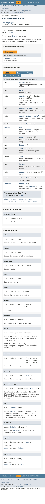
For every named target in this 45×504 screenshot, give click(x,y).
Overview (4, 2)
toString (17, 201)
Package (11, 2)
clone (6, 199)
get (20, 127)
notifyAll (8, 201)
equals (22, 124)
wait (24, 201)
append (22, 82)
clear (21, 90)
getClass (22, 199)
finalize (13, 199)
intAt (21, 148)
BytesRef (35, 116)
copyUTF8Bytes (25, 116)
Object (12, 32)
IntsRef (30, 108)
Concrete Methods (12, 76)
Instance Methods (24, 73)
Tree (27, 2)
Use (23, 2)
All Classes (5, 8)
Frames (25, 6)
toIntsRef (23, 184)
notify (30, 199)
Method (28, 11)
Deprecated (34, 2)
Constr (21, 11)
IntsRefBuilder (10, 58)
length (22, 164)
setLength (23, 178)
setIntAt (22, 172)
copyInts (22, 96)
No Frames (33, 6)
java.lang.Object (8, 23)
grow (21, 137)
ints (21, 156)
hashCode (22, 145)
